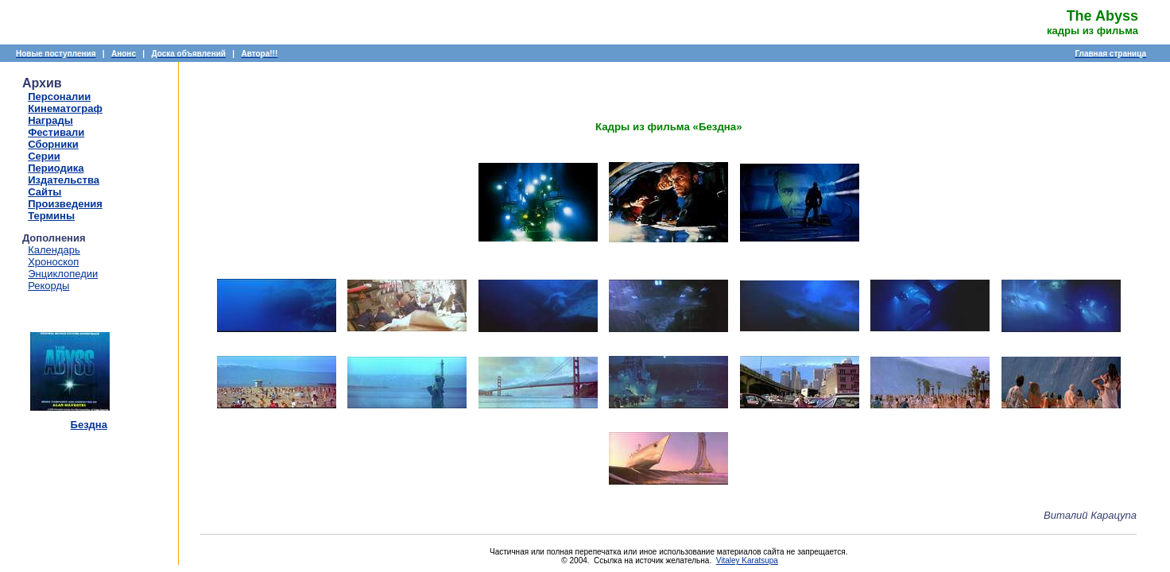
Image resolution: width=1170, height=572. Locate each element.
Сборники (53, 144)
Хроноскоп (53, 262)
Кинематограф (65, 108)
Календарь (54, 250)
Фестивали (56, 132)
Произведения (65, 204)
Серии (44, 156)
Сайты (44, 192)
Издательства (63, 180)
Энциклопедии (63, 274)
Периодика (55, 168)
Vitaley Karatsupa (747, 560)
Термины (51, 216)
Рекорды (48, 286)
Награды (50, 120)
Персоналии (59, 96)
